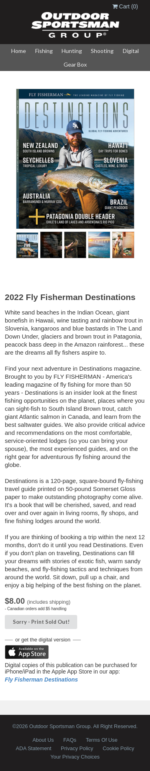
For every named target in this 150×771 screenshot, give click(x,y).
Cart (125, 6)
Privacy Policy (77, 748)
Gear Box (75, 64)
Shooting (102, 50)
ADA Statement (34, 748)
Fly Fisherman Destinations (41, 679)
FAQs (69, 740)
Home (18, 50)
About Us (43, 740)
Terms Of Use (101, 740)
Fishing (44, 50)
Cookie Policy (118, 748)
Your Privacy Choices (75, 757)
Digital (131, 50)
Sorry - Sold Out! (41, 622)
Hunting (72, 50)
